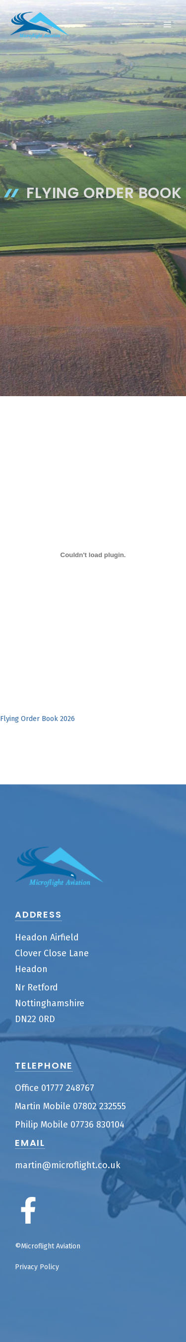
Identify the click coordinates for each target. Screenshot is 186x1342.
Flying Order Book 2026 (37, 719)
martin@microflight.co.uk (68, 1165)
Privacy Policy (37, 1267)
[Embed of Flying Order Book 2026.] (93, 554)
